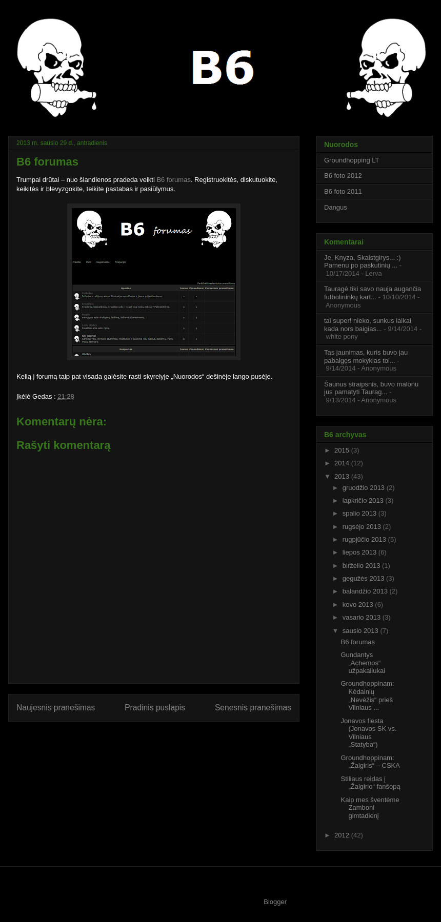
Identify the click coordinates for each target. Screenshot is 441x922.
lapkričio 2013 (364, 500)
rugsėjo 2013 (363, 526)
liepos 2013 (360, 552)
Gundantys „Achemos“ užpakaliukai (362, 662)
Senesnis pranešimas (253, 707)
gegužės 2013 (364, 578)
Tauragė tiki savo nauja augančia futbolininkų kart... (372, 293)
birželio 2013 (362, 565)
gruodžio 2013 (365, 487)
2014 (342, 463)
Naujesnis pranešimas (55, 707)
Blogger (275, 902)
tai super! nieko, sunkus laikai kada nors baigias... (367, 325)
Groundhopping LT (351, 160)
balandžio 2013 (366, 591)
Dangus (335, 207)
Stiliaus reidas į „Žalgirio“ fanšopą (370, 783)
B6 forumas (173, 179)
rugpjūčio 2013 (365, 539)
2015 (342, 450)
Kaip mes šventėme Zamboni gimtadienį (369, 807)
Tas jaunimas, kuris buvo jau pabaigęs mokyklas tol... (366, 356)
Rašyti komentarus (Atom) (174, 734)
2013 (342, 476)
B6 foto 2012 (343, 175)
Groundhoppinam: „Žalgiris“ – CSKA (369, 762)
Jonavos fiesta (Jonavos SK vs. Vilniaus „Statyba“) (368, 733)
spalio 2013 (360, 513)
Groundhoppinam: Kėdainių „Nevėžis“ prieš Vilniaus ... (367, 695)
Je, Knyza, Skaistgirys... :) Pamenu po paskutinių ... (362, 262)
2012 (342, 835)
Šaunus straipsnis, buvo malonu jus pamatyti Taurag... (371, 388)
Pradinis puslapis (155, 707)
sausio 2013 (361, 630)
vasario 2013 (363, 617)
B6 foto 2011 (343, 191)
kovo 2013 (359, 604)
